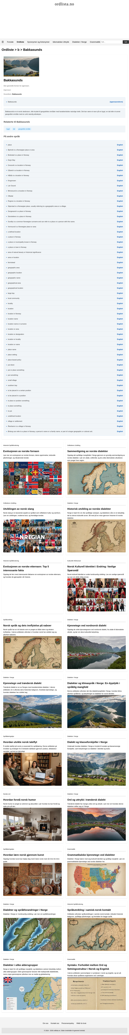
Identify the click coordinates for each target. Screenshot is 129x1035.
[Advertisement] (64, 23)
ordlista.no (64, 4)
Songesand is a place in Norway (19, 211)
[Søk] (111, 42)
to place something (14, 406)
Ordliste (8, 49)
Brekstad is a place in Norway (18, 155)
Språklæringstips (8, 736)
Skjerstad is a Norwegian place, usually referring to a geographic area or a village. (37, 206)
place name (12, 349)
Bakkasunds (32, 49)
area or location (13, 257)
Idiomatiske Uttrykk (61, 42)
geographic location (15, 273)
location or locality (14, 339)
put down (11, 365)
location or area (13, 329)
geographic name (14, 278)
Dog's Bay (11, 160)
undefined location (14, 416)
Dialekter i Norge (79, 42)
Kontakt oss (55, 1023)
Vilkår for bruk (81, 1023)
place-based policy (14, 360)
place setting (12, 355)
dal (14, 129)
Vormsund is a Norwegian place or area (22, 227)
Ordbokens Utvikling (73, 445)
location (10, 308)
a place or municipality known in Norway (22, 242)
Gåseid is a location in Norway (19, 170)
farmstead (11, 262)
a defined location (14, 232)
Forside (10, 42)
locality (10, 303)
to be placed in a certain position (19, 390)
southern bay (12, 385)
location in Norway (14, 314)
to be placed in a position (17, 395)
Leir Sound (12, 186)
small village (12, 380)
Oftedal (10, 196)
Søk (125, 42)
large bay (11, 293)
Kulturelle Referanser (74, 561)
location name (13, 319)
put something (13, 375)
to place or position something (18, 401)
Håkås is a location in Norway (18, 175)
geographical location (15, 288)
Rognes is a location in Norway (19, 201)
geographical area (14, 283)
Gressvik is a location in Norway (19, 165)
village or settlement (15, 421)
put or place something (16, 370)
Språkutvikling (7, 619)
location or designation (16, 334)
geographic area (14, 268)
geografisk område (24, 129)
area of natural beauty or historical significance (24, 252)
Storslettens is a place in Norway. (20, 216)
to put (10, 411)
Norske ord (6, 794)
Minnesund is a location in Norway (20, 191)
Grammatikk (95, 42)
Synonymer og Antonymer (38, 42)
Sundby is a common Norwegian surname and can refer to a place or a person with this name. (41, 221)
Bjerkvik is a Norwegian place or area (21, 150)
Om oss (45, 1023)
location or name (14, 344)
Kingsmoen (12, 181)
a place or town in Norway (17, 247)
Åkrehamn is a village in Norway (19, 426)
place (10, 145)
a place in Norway (14, 237)
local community (13, 298)
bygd (8, 129)
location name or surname (17, 324)
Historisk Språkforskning (11, 445)
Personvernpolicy (68, 1023)
